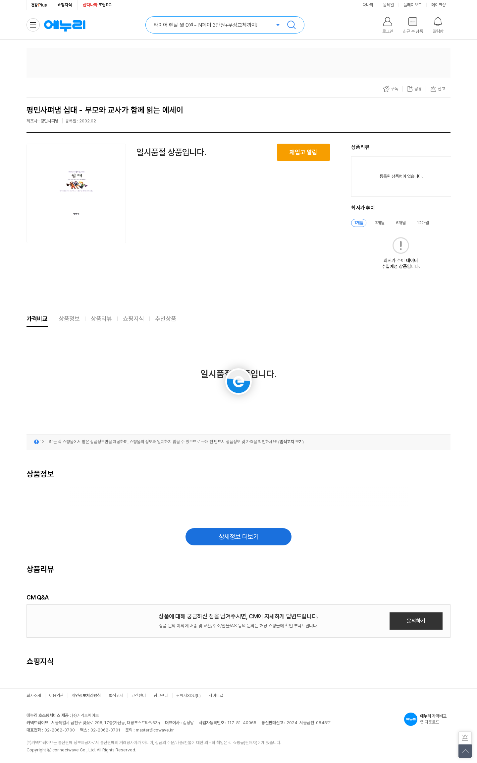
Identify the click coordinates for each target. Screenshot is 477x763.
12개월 (423, 222)
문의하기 (416, 621)
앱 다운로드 (427, 719)
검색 (291, 25)
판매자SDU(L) (188, 695)
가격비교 (37, 318)
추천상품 (165, 318)
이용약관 (56, 695)
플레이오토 (412, 4)
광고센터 (161, 695)
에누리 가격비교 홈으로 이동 (64, 25)
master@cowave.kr (155, 730)
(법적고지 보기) (291, 441)
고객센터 (138, 695)
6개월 (401, 222)
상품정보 (69, 318)
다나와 (367, 4)
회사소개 (33, 695)
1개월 (358, 222)
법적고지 (116, 695)
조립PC (97, 4)
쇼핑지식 (64, 4)
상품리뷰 (101, 318)
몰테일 (388, 4)
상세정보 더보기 (239, 537)
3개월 (380, 222)
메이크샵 (438, 4)
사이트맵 (216, 695)
